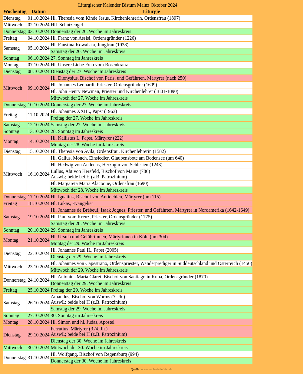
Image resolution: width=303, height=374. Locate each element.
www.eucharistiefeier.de (156, 369)
